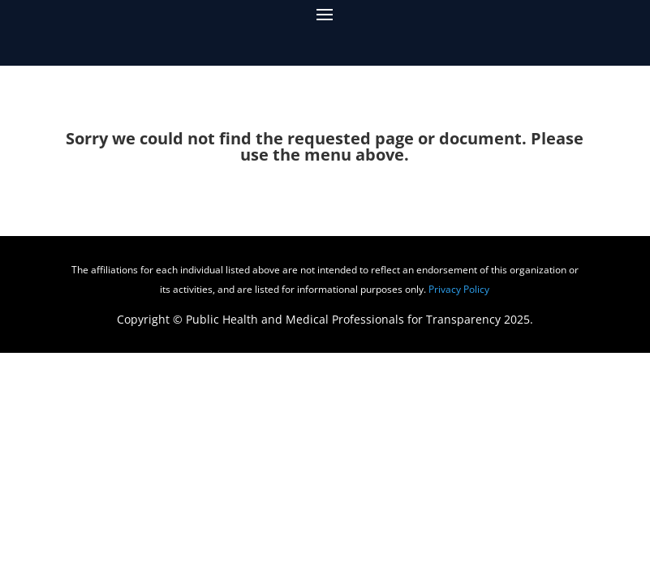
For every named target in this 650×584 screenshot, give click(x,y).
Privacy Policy (458, 289)
